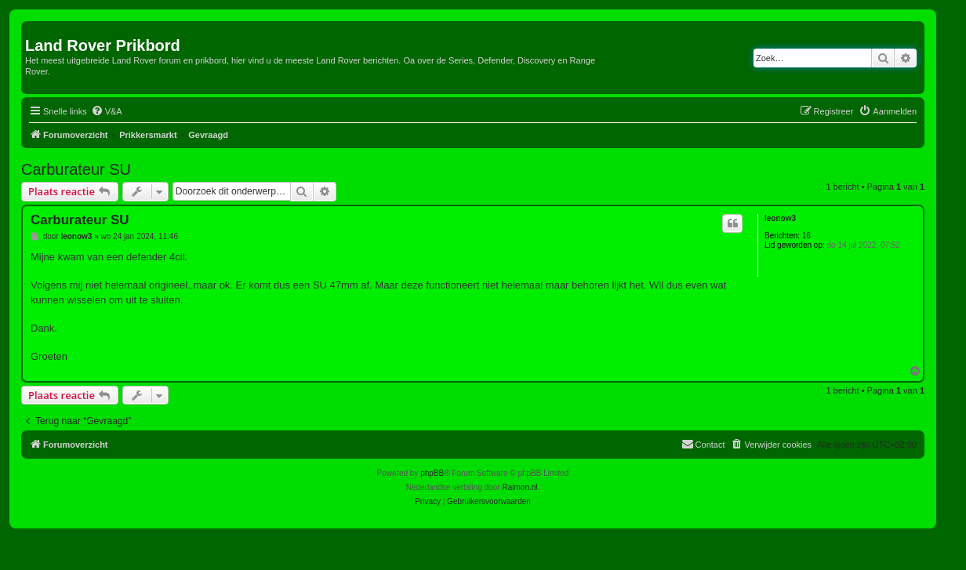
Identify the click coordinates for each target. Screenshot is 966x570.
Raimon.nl (520, 487)
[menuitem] (106, 111)
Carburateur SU (76, 169)
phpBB (432, 473)
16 (806, 235)
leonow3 (780, 218)
